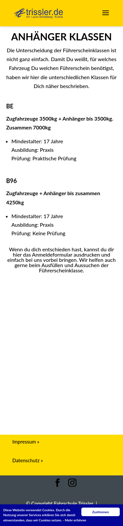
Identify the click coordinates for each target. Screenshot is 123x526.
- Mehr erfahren (74, 520)
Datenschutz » (27, 460)
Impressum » (25, 442)
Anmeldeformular (61, 282)
